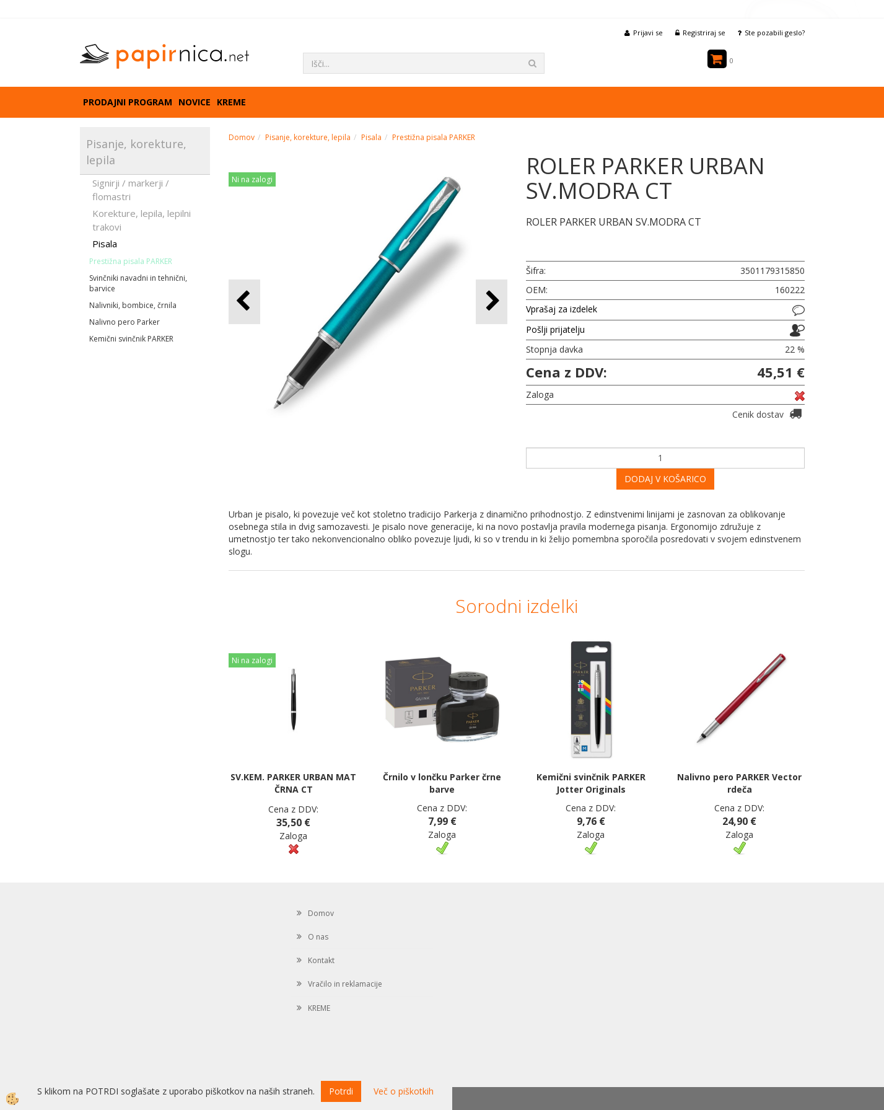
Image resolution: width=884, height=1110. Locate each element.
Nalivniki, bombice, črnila (133, 305)
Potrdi (341, 1091)
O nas (318, 937)
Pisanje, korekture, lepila (308, 137)
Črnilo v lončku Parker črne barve (442, 783)
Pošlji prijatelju (555, 329)
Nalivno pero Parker (124, 322)
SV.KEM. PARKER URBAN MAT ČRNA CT (293, 783)
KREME (231, 102)
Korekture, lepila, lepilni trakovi (141, 219)
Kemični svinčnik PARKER (131, 338)
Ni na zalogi (252, 179)
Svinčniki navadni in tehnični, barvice (138, 283)
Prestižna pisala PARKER (130, 261)
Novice (194, 102)
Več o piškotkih (404, 1091)
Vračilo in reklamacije (345, 984)
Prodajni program (127, 102)
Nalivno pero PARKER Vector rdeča (739, 783)
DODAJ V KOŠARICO (665, 479)
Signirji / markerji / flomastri (130, 189)
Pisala (104, 243)
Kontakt (321, 960)
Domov (242, 137)
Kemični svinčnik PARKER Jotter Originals (590, 783)
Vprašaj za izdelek (561, 309)
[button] (491, 302)
